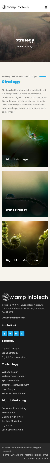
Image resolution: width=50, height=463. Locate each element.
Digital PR (7, 425)
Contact (43, 458)
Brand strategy (16, 210)
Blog (37, 454)
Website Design (10, 372)
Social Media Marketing (14, 408)
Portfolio (29, 454)
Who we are (17, 454)
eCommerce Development (15, 384)
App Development (11, 380)
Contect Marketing (12, 421)
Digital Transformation (22, 260)
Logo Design (8, 389)
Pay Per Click (8, 412)
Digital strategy (17, 159)
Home (6, 454)
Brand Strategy (10, 353)
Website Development (13, 376)
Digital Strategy (10, 348)
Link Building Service (12, 416)
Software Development (14, 393)
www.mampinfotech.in (13, 317)
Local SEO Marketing (12, 429)
